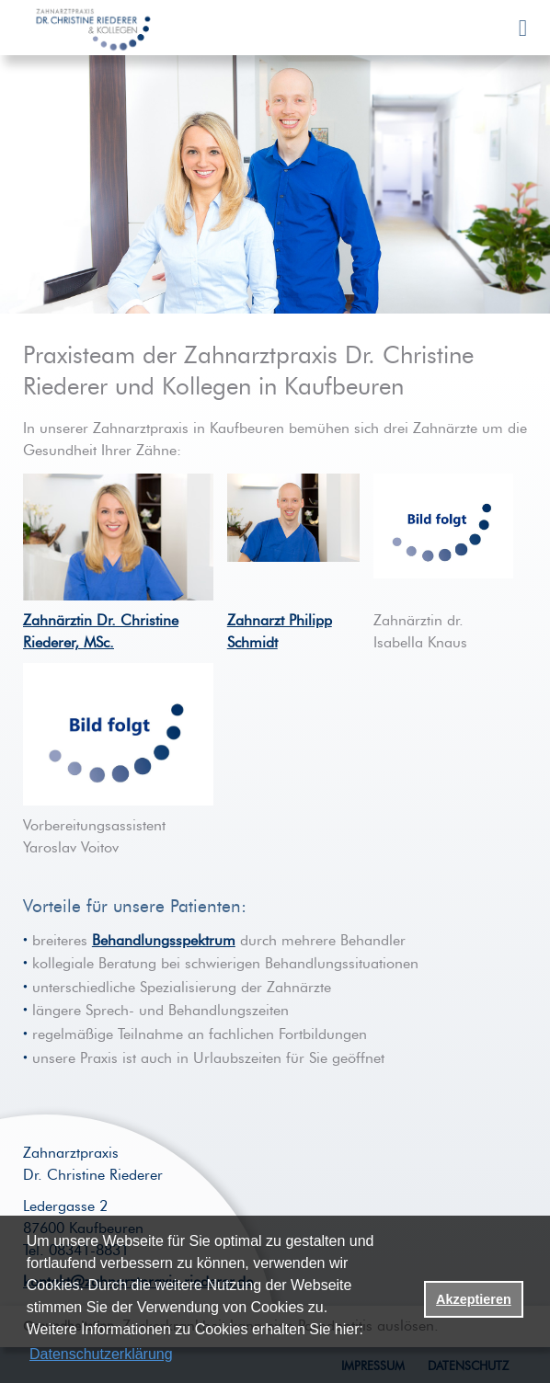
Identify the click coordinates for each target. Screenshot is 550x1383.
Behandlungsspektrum (163, 940)
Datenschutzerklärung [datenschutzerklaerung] (101, 1354)
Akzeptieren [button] (473, 1299)
